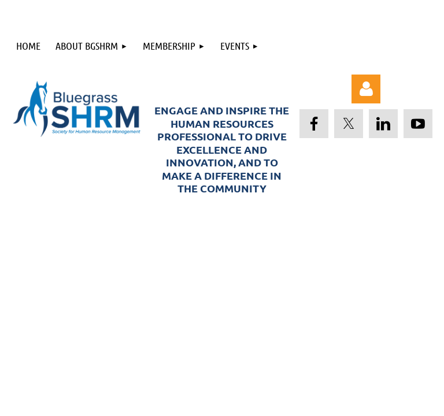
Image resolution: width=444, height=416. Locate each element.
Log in (366, 89)
